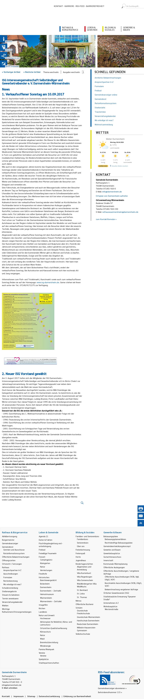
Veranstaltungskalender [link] (12, 602)
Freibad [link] (42, 549)
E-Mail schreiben (9, 687)
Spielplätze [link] (44, 659)
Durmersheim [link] (45, 587)
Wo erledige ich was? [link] (12, 584)
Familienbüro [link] (82, 539)
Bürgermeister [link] (8, 539)
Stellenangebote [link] (9, 591)
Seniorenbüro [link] (82, 542)
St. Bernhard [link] (82, 590)
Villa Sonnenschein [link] (85, 580)
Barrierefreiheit (95, 6)
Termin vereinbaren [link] (10, 598)
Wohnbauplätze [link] (110, 606)
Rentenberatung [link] (10, 580)
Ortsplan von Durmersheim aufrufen (112, 195)
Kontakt (58, 6)
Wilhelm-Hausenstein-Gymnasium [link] (86, 629)
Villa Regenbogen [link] (84, 576)
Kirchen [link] (42, 608)
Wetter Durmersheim (115, 139)
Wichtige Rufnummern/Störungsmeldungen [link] (16, 610)
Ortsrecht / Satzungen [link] (12, 563)
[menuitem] (108, 6)
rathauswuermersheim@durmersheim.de (120, 212)
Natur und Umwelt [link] (47, 615)
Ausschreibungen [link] (10, 573)
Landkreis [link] (43, 611)
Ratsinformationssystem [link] (14, 553)
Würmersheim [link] (46, 597)
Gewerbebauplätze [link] (112, 553)
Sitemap (31, 696)
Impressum (19, 696)
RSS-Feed (80, 6)
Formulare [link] (7, 577)
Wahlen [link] (5, 605)
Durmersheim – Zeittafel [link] (50, 590)
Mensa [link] (78, 600)
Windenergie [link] (45, 645)
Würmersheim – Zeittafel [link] (51, 601)
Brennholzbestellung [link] (49, 642)
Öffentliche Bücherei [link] (84, 604)
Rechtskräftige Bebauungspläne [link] (118, 542)
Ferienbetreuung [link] (83, 549)
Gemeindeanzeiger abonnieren (111, 688)
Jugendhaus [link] (81, 560)
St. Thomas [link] (82, 597)
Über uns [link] (80, 546)
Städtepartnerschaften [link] (49, 662)
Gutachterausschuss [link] (112, 556)
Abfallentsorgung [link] (9, 536)
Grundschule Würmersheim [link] (88, 617)
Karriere (69, 6)
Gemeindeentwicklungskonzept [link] (117, 546)
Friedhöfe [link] (43, 573)
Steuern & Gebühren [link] (10, 594)
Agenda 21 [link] (43, 536)
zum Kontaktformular (105, 219)
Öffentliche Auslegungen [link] (114, 567)
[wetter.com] (103, 166)
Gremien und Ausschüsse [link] (14, 549)
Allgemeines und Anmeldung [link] (84, 568)
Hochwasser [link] (45, 618)
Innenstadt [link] (108, 560)
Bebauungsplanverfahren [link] (115, 539)
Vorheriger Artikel (11, 72)
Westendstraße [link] (111, 609)
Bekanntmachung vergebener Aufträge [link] (121, 589)
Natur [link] (42, 566)
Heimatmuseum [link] (47, 594)
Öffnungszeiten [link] (8, 560)
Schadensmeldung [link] (10, 587)
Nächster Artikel (31, 72)
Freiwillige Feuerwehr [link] (48, 553)
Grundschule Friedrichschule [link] (83, 612)
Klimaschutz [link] (45, 631)
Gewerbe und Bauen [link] (112, 549)
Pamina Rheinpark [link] (46, 649)
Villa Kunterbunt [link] (84, 573)
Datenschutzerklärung (49, 696)
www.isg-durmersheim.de (48, 282)
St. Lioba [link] (81, 593)
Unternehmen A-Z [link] (111, 602)
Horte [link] (78, 556)
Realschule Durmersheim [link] (87, 624)
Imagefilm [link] (43, 604)
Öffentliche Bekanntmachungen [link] (15, 556)
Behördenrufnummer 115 (109, 692)
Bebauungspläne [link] (111, 536)
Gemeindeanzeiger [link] (10, 543)
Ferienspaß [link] (80, 553)
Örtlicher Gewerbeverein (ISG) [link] (116, 592)
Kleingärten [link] (45, 563)
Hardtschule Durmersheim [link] (88, 620)
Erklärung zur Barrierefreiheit (77, 696)
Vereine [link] (43, 655)
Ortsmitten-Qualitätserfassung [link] (53, 628)
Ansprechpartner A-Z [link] (12, 570)
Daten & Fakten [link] (45, 539)
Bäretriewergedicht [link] (48, 580)
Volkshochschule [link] (83, 633)
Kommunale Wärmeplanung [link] (115, 563)
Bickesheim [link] (45, 583)
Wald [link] (42, 638)
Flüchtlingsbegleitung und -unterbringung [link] (51, 545)
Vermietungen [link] (46, 570)
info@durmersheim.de (112, 191)
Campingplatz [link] (46, 559)
